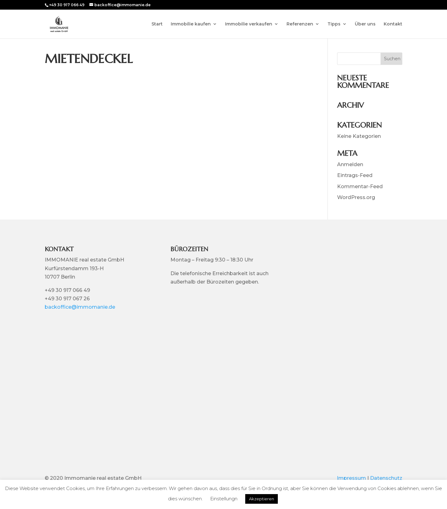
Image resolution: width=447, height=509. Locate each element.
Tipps (334, 24)
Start (157, 24)
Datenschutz (386, 478)
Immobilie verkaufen (248, 24)
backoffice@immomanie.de (80, 307)
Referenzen (300, 24)
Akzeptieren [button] (261, 498)
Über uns (365, 24)
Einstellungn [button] (223, 499)
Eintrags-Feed (354, 175)
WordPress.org (356, 197)
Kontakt (393, 24)
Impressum (351, 478)
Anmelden (350, 164)
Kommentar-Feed (360, 186)
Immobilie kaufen (191, 24)
